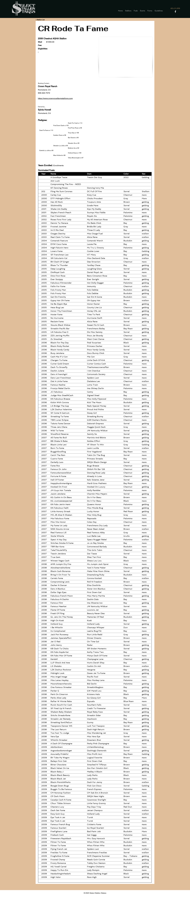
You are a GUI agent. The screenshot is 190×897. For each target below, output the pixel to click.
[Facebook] (175, 11)
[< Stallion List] (40, 20)
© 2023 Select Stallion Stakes (95, 893)
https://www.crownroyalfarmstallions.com (55, 98)
